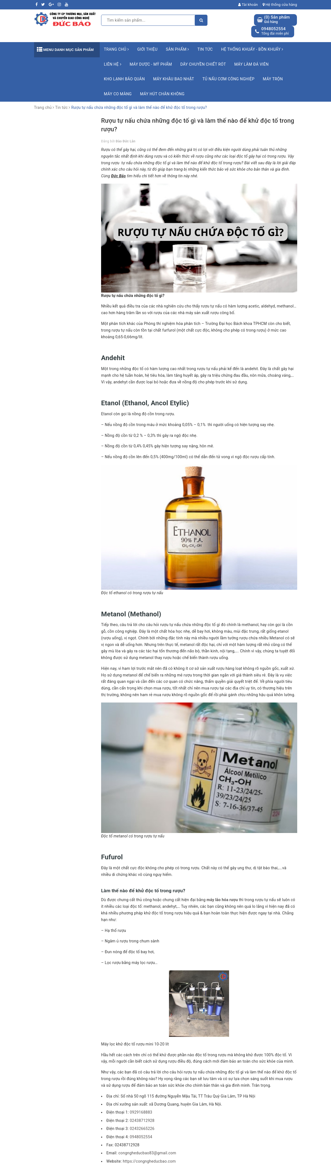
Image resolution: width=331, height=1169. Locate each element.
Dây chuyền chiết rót (203, 64)
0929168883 (141, 1112)
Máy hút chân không (162, 94)
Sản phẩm (177, 49)
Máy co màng (118, 94)
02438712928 (142, 1120)
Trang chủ (116, 49)
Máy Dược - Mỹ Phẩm (151, 64)
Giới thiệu (147, 49)
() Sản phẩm (277, 19)
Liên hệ (112, 64)
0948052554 (273, 28)
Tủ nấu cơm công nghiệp (228, 79)
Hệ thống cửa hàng (280, 4)
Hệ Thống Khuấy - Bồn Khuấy (252, 49)
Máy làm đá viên (251, 64)
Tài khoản (248, 4)
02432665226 (142, 1128)
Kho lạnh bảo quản (124, 79)
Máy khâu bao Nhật (173, 79)
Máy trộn (273, 79)
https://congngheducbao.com (149, 1161)
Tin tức (205, 49)
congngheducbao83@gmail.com (147, 1153)
